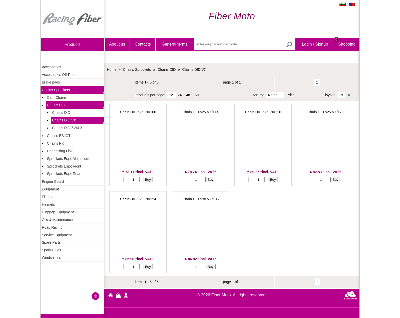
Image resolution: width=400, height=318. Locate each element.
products (73, 44)
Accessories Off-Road (59, 75)
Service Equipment (57, 235)
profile (126, 295)
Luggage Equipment (58, 212)
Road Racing (52, 227)
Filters (47, 197)
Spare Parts (51, 242)
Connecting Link (59, 151)
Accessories (51, 67)
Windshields (51, 258)
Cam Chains (57, 97)
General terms (175, 44)
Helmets (48, 204)
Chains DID (56, 105)
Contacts (143, 44)
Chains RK (55, 143)
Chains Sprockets (56, 90)
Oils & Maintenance (57, 220)
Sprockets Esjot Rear (64, 174)
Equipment (50, 189)
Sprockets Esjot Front (64, 166)
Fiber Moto (111, 296)
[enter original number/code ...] (245, 44)
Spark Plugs (51, 250)
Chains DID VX (64, 120)
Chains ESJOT (59, 136)
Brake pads (51, 82)
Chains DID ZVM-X (67, 128)
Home (72, 19)
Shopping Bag (345, 48)
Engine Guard (53, 181)
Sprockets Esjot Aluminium (68, 159)
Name (272, 95)
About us (117, 44)
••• (341, 95)
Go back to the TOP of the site (95, 297)
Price (290, 95)
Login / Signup (315, 44)
